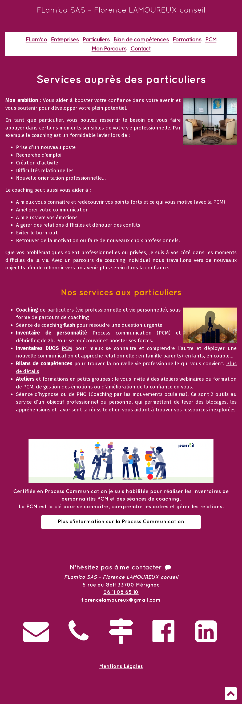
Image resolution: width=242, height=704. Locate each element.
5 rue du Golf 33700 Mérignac (121, 585)
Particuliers (96, 39)
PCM (210, 39)
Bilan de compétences (141, 39)
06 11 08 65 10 (121, 592)
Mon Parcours (109, 49)
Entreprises (65, 39)
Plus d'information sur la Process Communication (121, 522)
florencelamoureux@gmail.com (121, 600)
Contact (140, 49)
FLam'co (36, 39)
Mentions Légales (121, 666)
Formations (187, 39)
